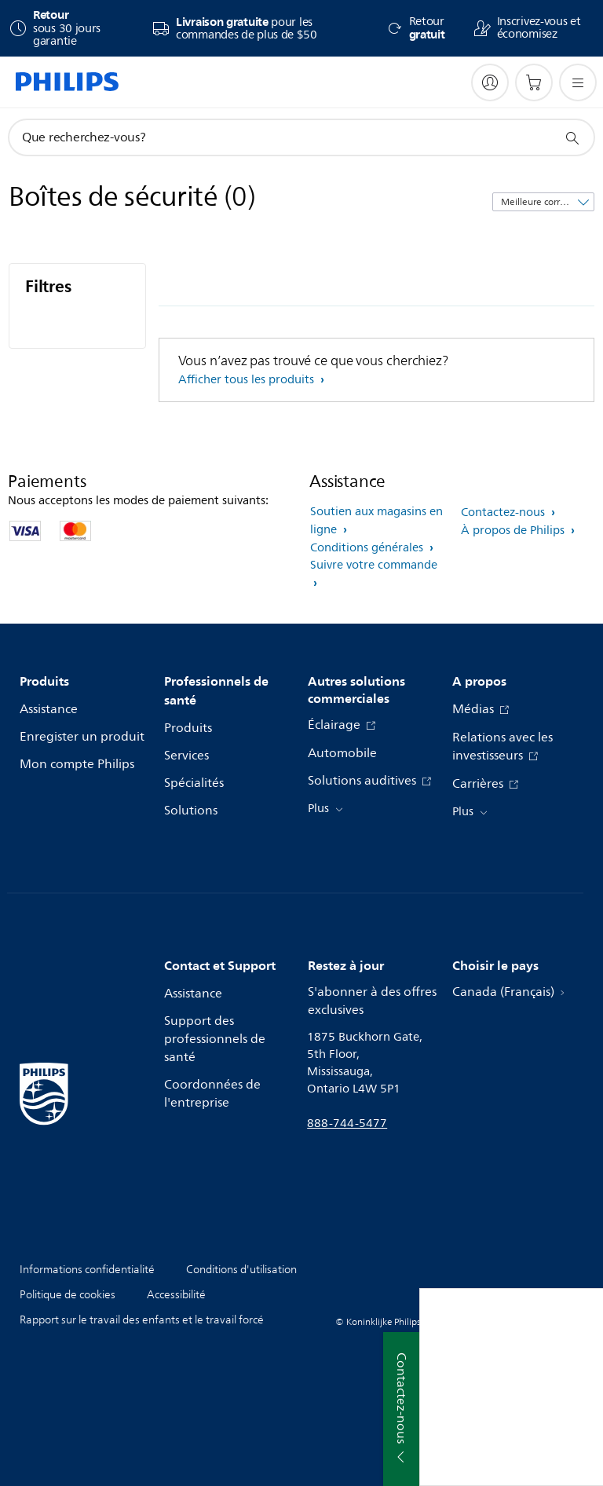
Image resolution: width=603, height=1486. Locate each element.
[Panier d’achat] (534, 82)
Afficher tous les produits (247, 380)
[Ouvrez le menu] (578, 82)
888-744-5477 (347, 1123)
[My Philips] (490, 82)
